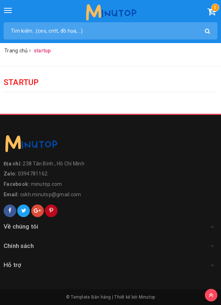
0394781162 (33, 174)
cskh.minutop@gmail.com (50, 194)
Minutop (147, 297)
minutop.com (46, 184)
